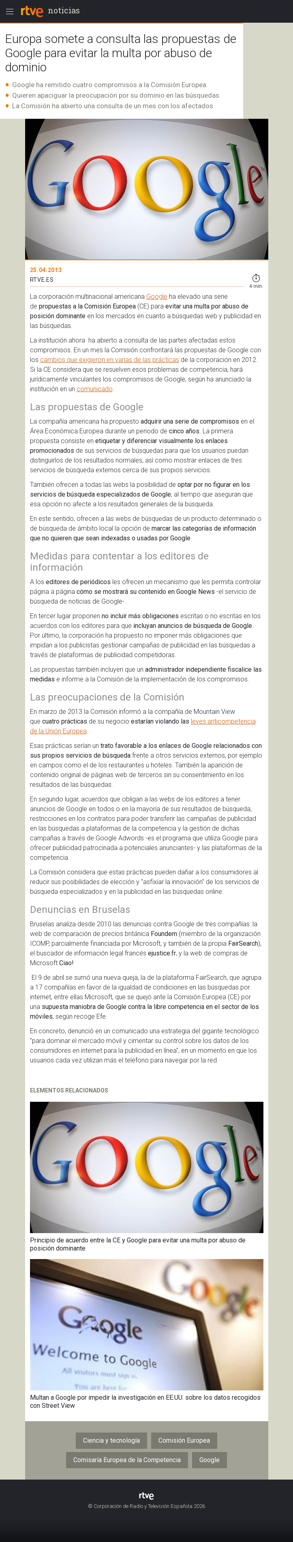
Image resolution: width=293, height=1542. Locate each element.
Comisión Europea (184, 1440)
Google (156, 296)
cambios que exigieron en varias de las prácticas (109, 360)
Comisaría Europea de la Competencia (127, 1460)
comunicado (95, 389)
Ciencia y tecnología (111, 1440)
